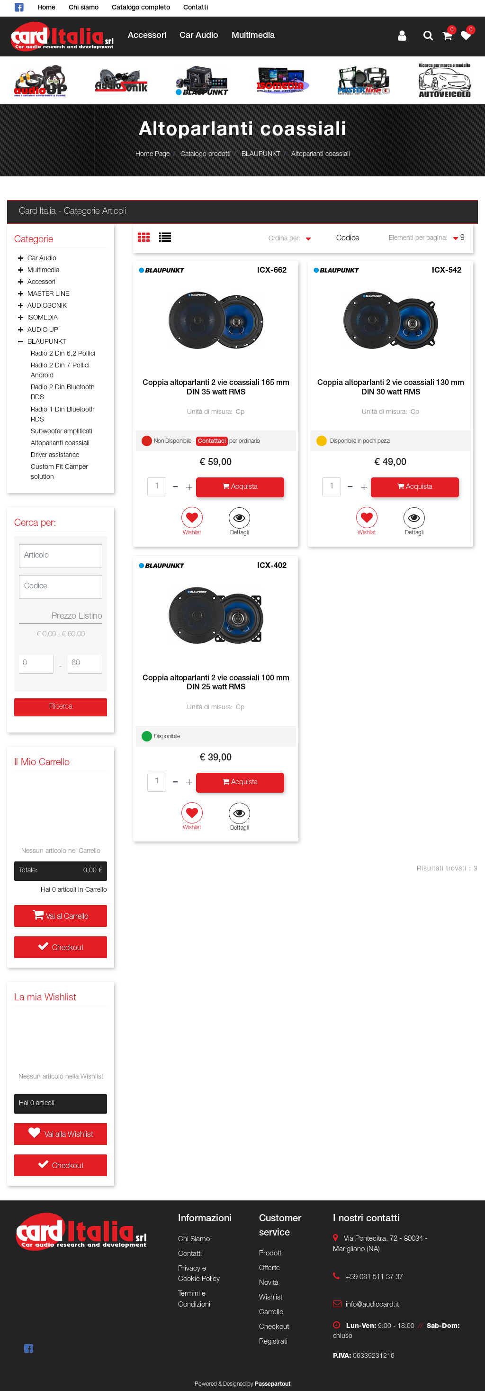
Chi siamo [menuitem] (84, 8)
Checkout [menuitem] (274, 1327)
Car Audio (41, 259)
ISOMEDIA (42, 318)
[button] (60, 707)
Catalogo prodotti (205, 154)
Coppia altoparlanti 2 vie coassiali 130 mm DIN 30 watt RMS (390, 388)
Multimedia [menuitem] (253, 36)
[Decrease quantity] (175, 487)
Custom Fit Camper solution (59, 472)
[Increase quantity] (189, 487)
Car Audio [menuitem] (199, 36)
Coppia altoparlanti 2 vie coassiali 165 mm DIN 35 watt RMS (216, 388)
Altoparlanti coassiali (320, 154)
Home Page (152, 154)
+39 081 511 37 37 (374, 1277)
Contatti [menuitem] (195, 8)
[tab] (148, 239)
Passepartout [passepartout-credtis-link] (272, 1384)
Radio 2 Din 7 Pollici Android (60, 371)
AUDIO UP (42, 330)
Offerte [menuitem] (269, 1268)
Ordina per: (284, 239)
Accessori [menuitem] (147, 36)
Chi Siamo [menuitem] (194, 1239)
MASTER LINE (48, 294)
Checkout (60, 948)
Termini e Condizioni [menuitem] (194, 1299)
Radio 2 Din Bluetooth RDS (63, 392)
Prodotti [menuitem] (271, 1253)
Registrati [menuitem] (273, 1341)
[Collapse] (21, 343)
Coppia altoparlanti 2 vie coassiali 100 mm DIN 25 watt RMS (216, 683)
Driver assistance (55, 455)
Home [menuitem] (46, 8)
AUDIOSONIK (47, 306)
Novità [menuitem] (268, 1283)
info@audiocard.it (372, 1305)
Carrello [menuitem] (271, 1312)
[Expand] (21, 259)
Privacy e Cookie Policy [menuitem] (199, 1274)
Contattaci (212, 441)
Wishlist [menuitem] (270, 1297)
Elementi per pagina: (418, 238)
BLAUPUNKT (261, 154)
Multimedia (43, 270)
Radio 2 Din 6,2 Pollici (63, 354)
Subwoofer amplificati (61, 432)
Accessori (41, 282)
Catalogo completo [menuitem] (141, 8)
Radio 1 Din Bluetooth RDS (63, 415)
